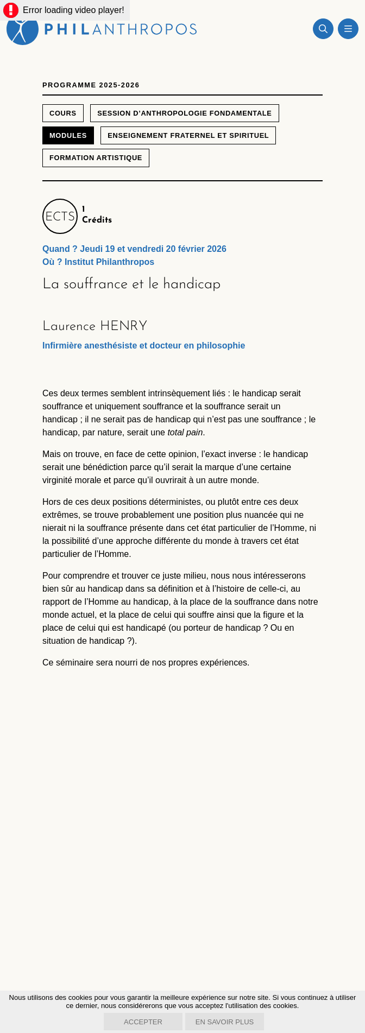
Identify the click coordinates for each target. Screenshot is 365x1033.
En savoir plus (225, 1022)
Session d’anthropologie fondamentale (184, 113)
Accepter (143, 1022)
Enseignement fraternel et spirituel (188, 135)
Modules (68, 135)
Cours (63, 113)
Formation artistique (95, 158)
